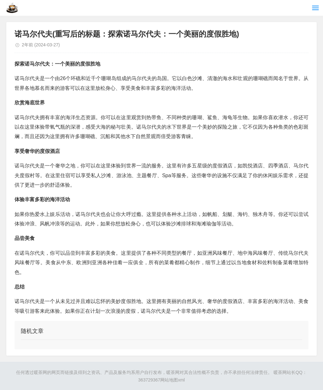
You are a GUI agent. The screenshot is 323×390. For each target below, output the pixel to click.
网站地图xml (172, 379)
